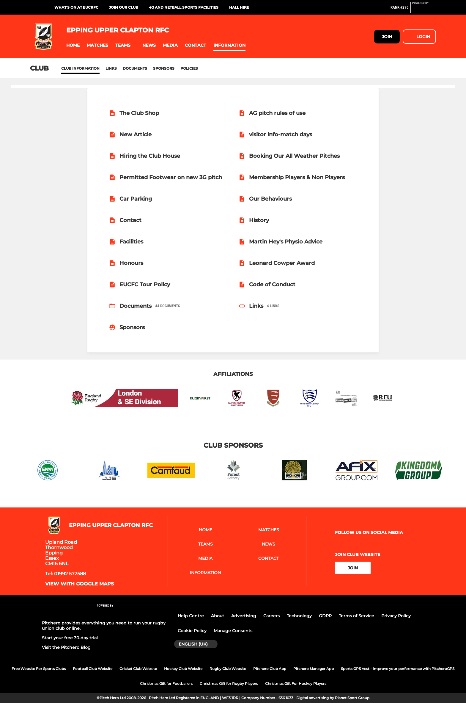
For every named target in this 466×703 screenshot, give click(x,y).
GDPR (325, 615)
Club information (80, 68)
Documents (135, 68)
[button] (73, 45)
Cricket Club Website (138, 668)
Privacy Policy (396, 615)
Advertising (243, 615)
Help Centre (191, 615)
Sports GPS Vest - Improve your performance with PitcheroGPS (397, 668)
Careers (271, 615)
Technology (299, 615)
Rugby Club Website (228, 668)
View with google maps (79, 584)
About (217, 615)
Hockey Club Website (183, 668)
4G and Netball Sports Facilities (183, 7)
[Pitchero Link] (424, 9)
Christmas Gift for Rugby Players (229, 683)
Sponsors (163, 68)
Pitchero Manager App (313, 668)
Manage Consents (233, 630)
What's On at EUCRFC (76, 7)
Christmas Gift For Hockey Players (295, 683)
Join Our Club (123, 7)
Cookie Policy (192, 630)
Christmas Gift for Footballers (166, 683)
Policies (189, 68)
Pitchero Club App (269, 668)
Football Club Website (92, 668)
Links (111, 68)
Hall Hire (239, 7)
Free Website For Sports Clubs (39, 668)
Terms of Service (356, 615)
